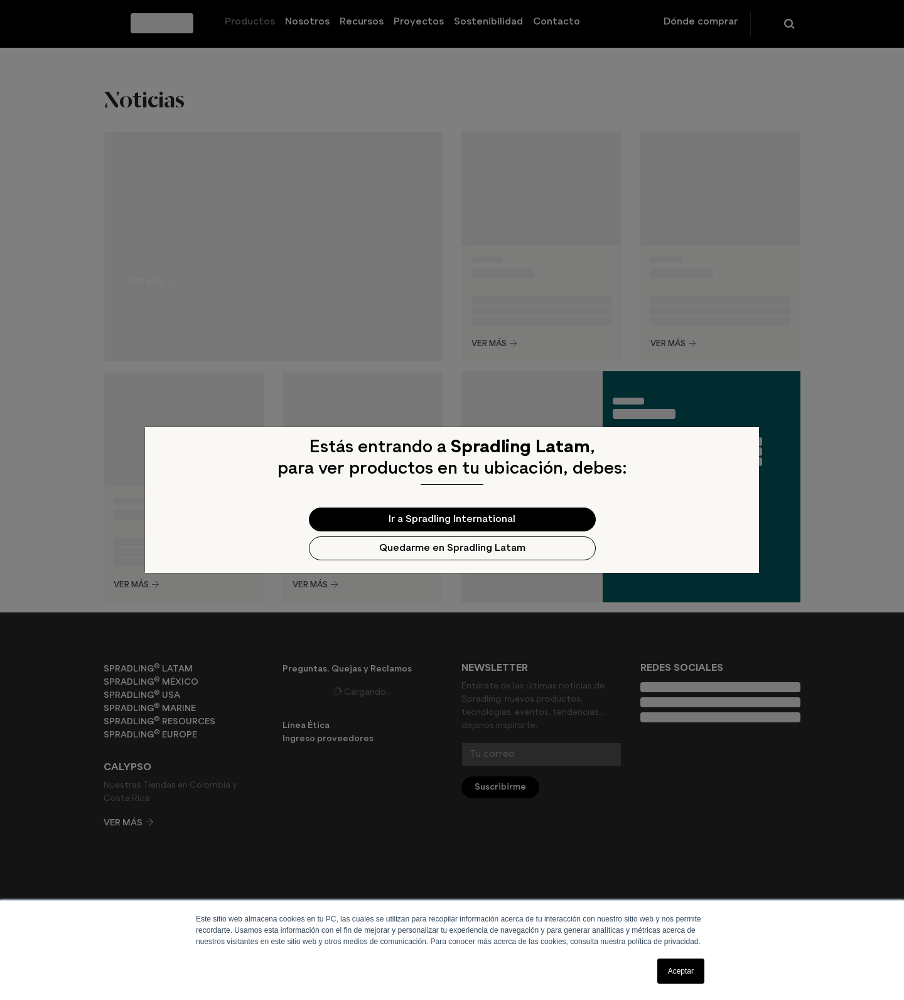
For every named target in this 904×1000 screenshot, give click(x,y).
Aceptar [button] (681, 971)
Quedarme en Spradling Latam (452, 548)
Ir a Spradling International (452, 519)
